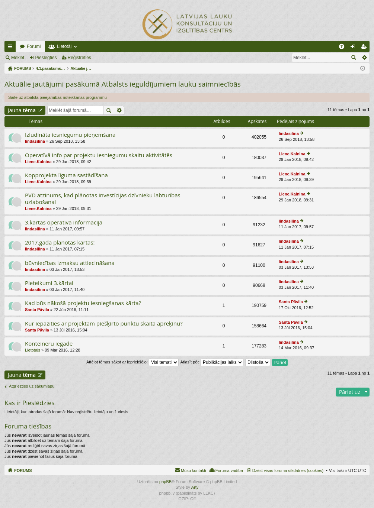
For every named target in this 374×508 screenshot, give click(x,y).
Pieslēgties (46, 57)
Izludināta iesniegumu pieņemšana (70, 134)
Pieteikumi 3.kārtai (49, 283)
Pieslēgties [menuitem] (354, 48)
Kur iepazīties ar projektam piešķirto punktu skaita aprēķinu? (104, 323)
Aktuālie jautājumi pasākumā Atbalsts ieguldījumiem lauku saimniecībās (122, 84)
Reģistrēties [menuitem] (365, 48)
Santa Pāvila (37, 309)
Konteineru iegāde (49, 343)
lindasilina (35, 141)
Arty (195, 487)
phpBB (165, 481)
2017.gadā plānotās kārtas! (60, 242)
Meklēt (17, 57)
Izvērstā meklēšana (364, 57)
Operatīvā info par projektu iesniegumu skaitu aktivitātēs (98, 155)
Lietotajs (32, 350)
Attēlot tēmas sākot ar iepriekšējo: (132, 362)
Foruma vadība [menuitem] (229, 470)
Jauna (22, 110)
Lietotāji (64, 46)
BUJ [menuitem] (344, 48)
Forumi (34, 46)
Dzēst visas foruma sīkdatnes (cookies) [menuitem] (287, 470)
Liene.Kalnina (38, 161)
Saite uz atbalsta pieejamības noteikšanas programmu (57, 97)
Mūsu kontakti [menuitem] (193, 470)
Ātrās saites (11, 48)
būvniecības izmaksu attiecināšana (70, 262)
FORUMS (23, 470)
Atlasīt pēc (211, 362)
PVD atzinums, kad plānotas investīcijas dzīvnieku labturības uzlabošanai (102, 199)
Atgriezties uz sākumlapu (31, 386)
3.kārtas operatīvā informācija (63, 222)
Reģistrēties (79, 57)
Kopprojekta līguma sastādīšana (66, 175)
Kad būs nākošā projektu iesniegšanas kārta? (83, 303)
